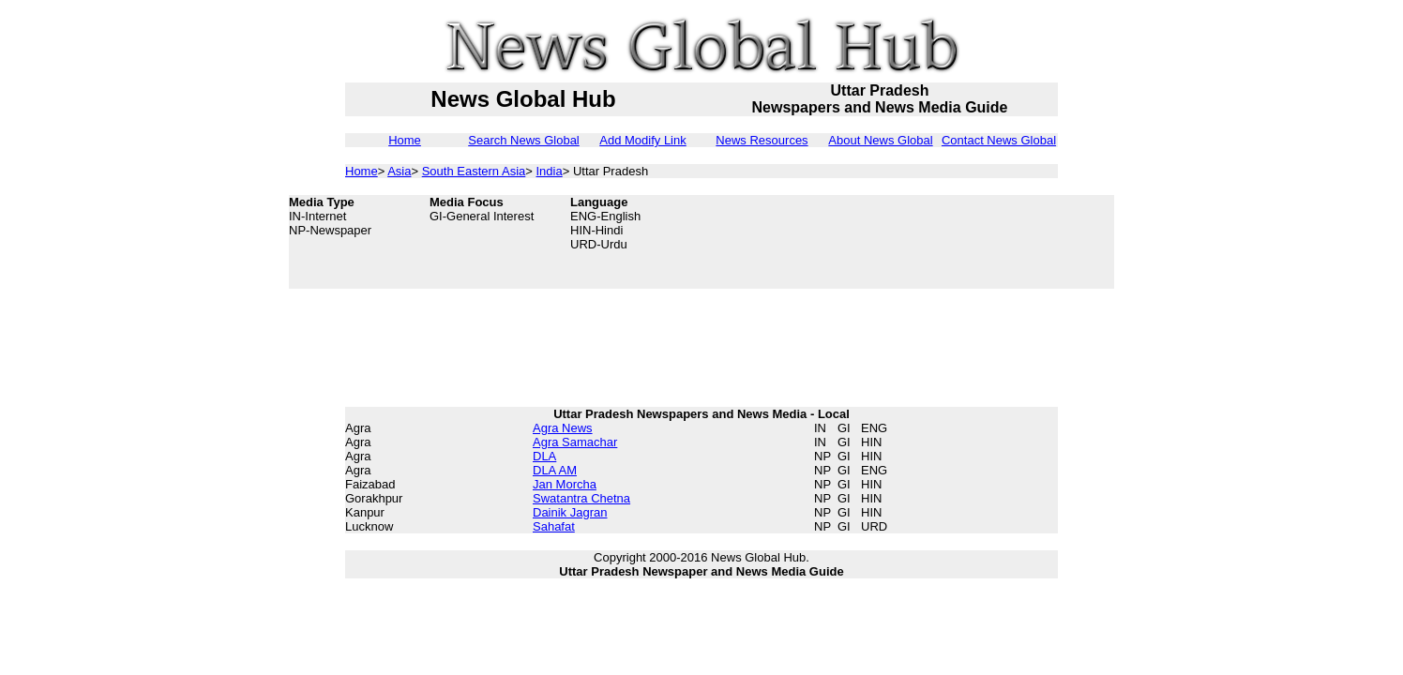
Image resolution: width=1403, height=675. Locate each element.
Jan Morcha (564, 484)
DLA (544, 456)
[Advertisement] (964, 242)
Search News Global (524, 140)
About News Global (880, 140)
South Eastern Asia (474, 171)
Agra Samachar (575, 442)
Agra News (563, 428)
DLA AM (555, 470)
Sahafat (554, 526)
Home (404, 140)
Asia (399, 171)
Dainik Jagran (570, 512)
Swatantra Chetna (581, 498)
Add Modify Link (642, 140)
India (549, 171)
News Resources (761, 140)
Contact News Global (999, 140)
